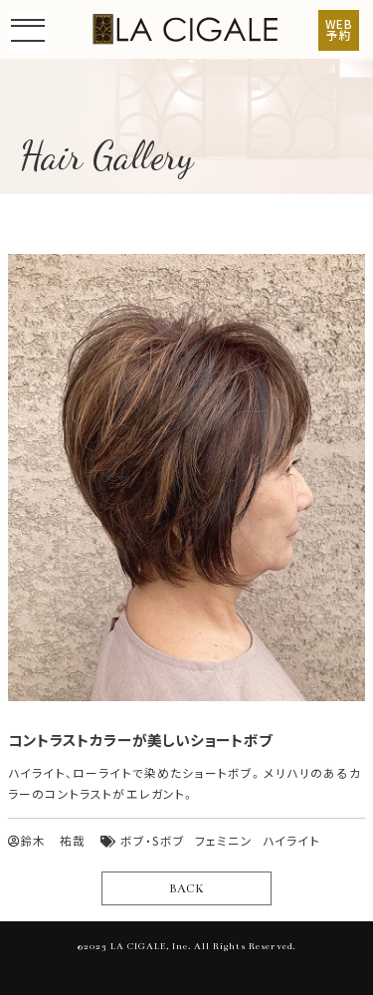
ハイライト (291, 841)
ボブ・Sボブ (152, 841)
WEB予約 (338, 30)
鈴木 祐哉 (47, 841)
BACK (186, 888)
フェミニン (224, 841)
